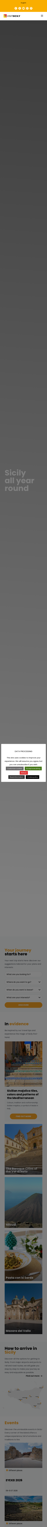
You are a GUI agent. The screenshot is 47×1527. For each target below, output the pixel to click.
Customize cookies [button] (14, 768)
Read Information (16, 777)
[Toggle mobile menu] (42, 15)
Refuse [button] (23, 773)
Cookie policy (32, 777)
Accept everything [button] (33, 768)
